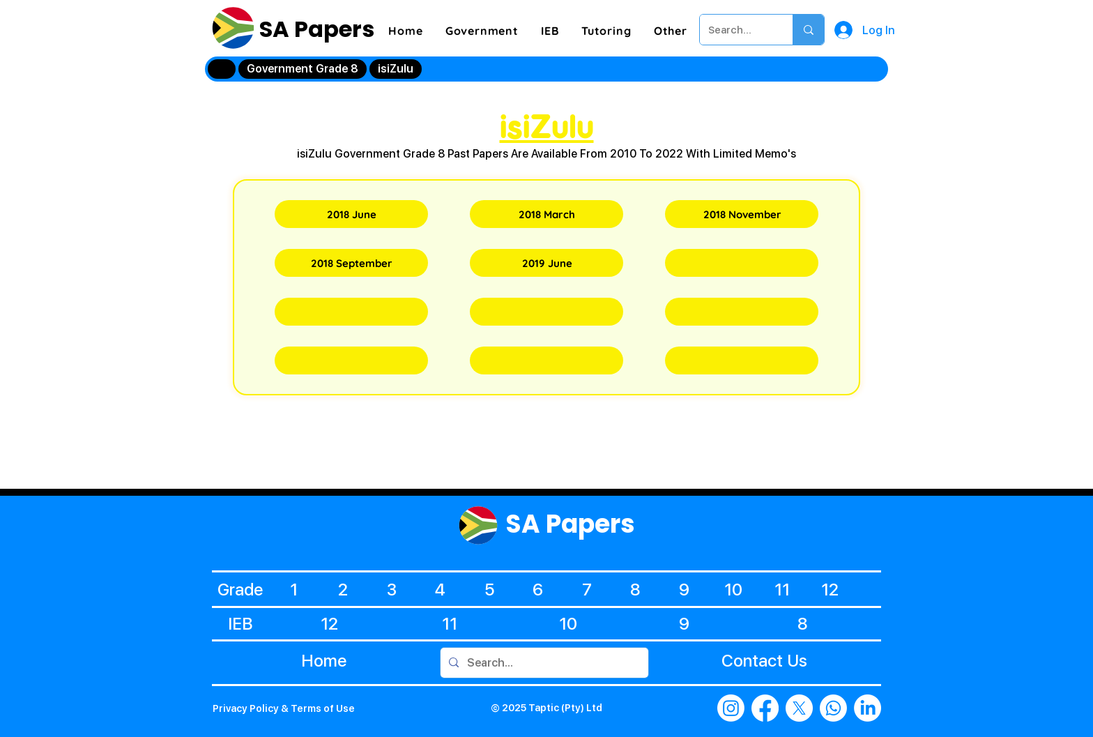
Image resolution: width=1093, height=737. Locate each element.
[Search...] (735, 30)
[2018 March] (546, 214)
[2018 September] (351, 263)
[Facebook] (765, 708)
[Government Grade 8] (302, 69)
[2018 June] (351, 214)
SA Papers (314, 29)
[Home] (222, 69)
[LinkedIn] (867, 708)
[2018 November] (741, 214)
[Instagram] (730, 708)
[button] (482, 31)
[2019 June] (546, 263)
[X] (799, 708)
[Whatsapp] (833, 708)
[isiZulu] (395, 69)
